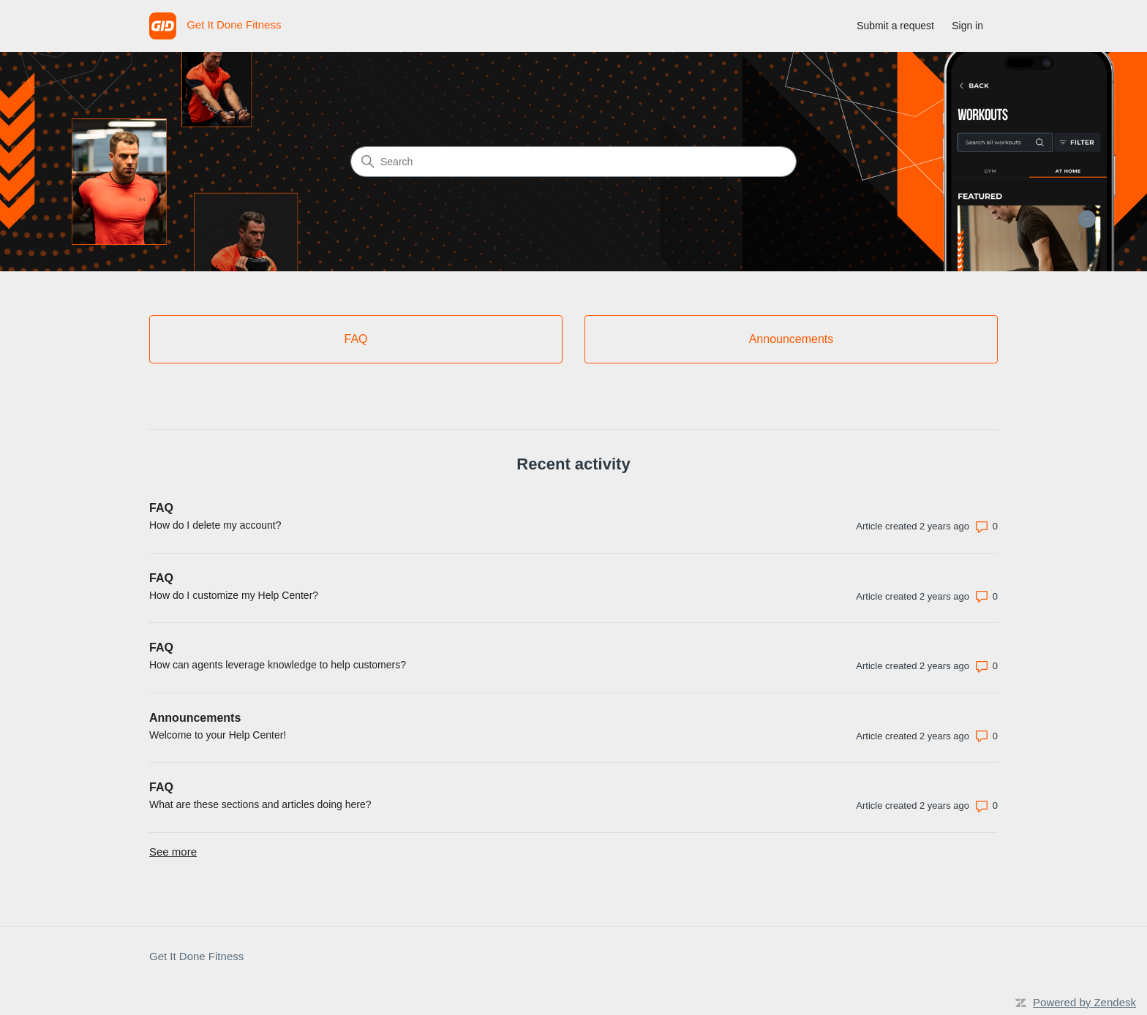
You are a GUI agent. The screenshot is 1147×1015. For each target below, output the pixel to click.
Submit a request (895, 25)
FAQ (161, 508)
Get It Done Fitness (196, 956)
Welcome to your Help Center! (217, 735)
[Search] (573, 161)
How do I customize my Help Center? (233, 595)
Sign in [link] (967, 25)
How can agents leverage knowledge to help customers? (277, 665)
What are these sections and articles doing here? (260, 804)
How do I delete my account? (215, 525)
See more (173, 851)
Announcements (195, 718)
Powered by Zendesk (1084, 1002)
